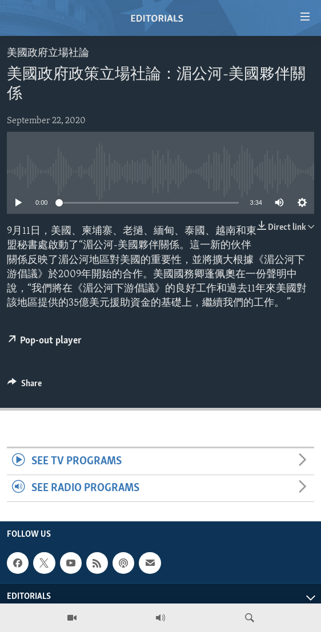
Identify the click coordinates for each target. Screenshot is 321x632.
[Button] (24, 386)
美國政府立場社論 (48, 53)
